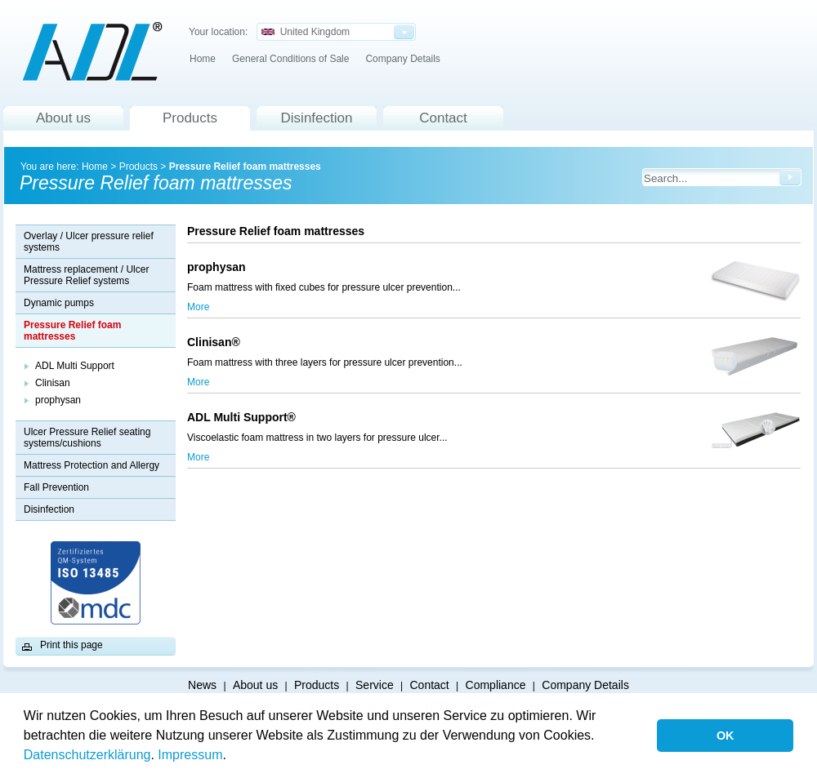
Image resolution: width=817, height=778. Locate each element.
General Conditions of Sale (290, 58)
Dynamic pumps (59, 303)
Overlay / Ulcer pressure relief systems (89, 241)
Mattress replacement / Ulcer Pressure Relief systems (86, 275)
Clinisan (52, 383)
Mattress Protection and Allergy (91, 465)
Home (203, 58)
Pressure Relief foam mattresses (245, 166)
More (198, 307)
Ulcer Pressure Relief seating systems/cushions (87, 437)
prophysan (58, 400)
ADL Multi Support (74, 365)
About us (63, 118)
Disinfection (317, 118)
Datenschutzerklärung (87, 755)
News (202, 684)
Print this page (71, 645)
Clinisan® (217, 342)
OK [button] (725, 735)
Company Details (402, 58)
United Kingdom (305, 32)
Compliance (496, 684)
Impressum (190, 755)
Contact (443, 118)
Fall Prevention (56, 487)
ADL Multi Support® (244, 417)
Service (374, 684)
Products (190, 118)
